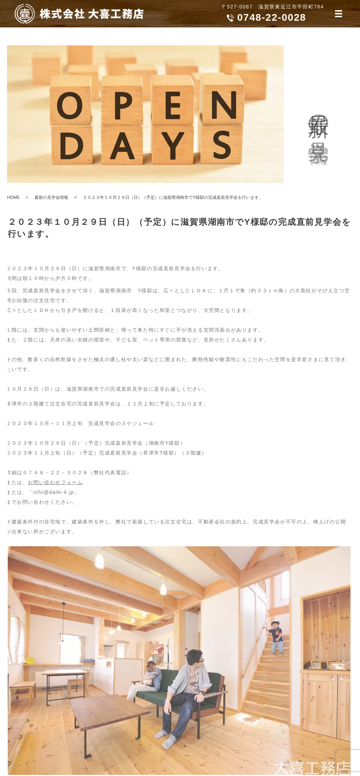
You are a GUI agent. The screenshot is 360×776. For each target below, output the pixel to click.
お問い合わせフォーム (50, 482)
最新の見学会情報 (51, 197)
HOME (13, 197)
